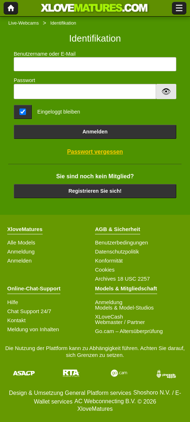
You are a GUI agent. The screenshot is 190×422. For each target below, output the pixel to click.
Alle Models (21, 242)
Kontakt (16, 320)
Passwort (24, 80)
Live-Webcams (23, 23)
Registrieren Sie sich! (94, 191)
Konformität (109, 260)
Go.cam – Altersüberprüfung (129, 331)
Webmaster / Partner (120, 322)
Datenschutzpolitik (117, 251)
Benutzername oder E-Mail (95, 61)
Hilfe (12, 302)
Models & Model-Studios (124, 307)
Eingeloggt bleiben (58, 112)
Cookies (105, 270)
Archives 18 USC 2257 (122, 279)
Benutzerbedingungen (121, 242)
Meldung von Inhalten (33, 329)
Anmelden (95, 132)
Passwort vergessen (95, 152)
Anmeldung (21, 251)
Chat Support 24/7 (29, 311)
